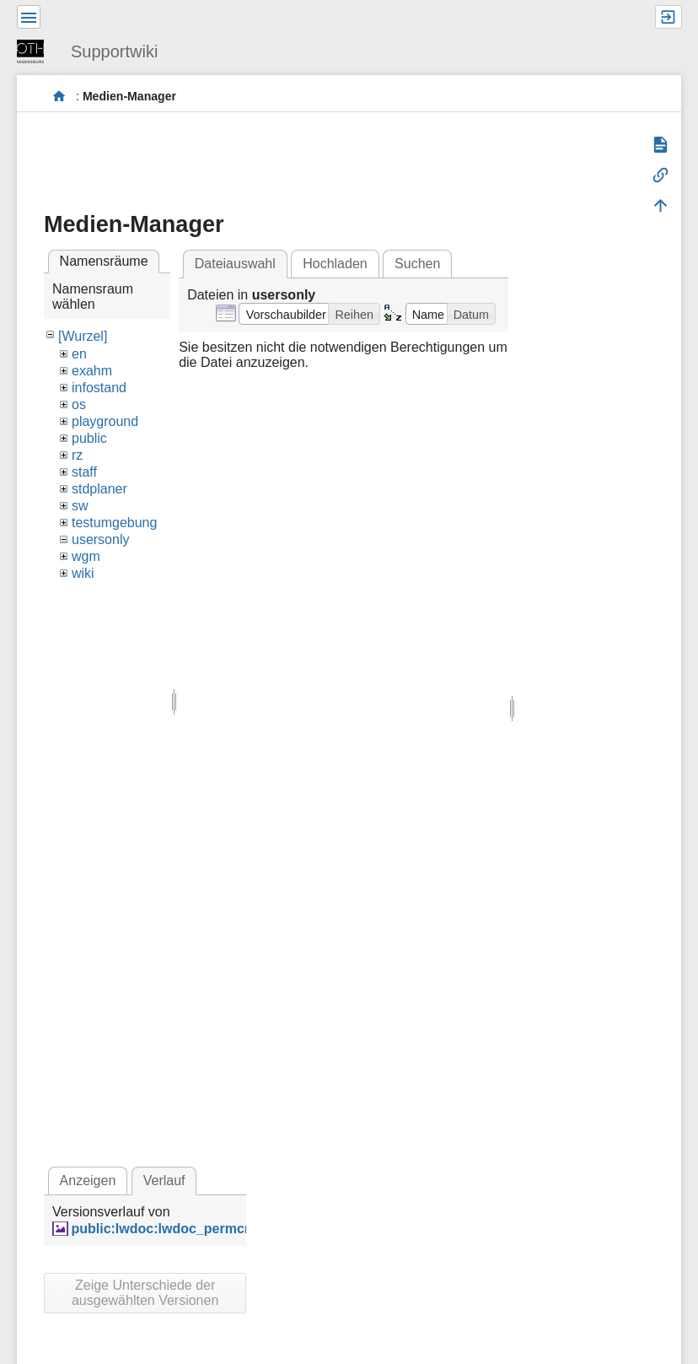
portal (59, 96)
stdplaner (99, 489)
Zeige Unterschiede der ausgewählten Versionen (145, 1292)
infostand (99, 387)
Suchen (417, 263)
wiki (83, 573)
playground (105, 421)
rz (77, 455)
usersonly (100, 539)
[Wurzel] (82, 336)
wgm (86, 556)
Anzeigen (88, 1180)
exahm (92, 371)
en (79, 354)
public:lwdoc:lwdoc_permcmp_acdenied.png (214, 1228)
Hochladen (335, 263)
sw (80, 506)
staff (84, 472)
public (89, 438)
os (79, 404)
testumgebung (114, 522)
